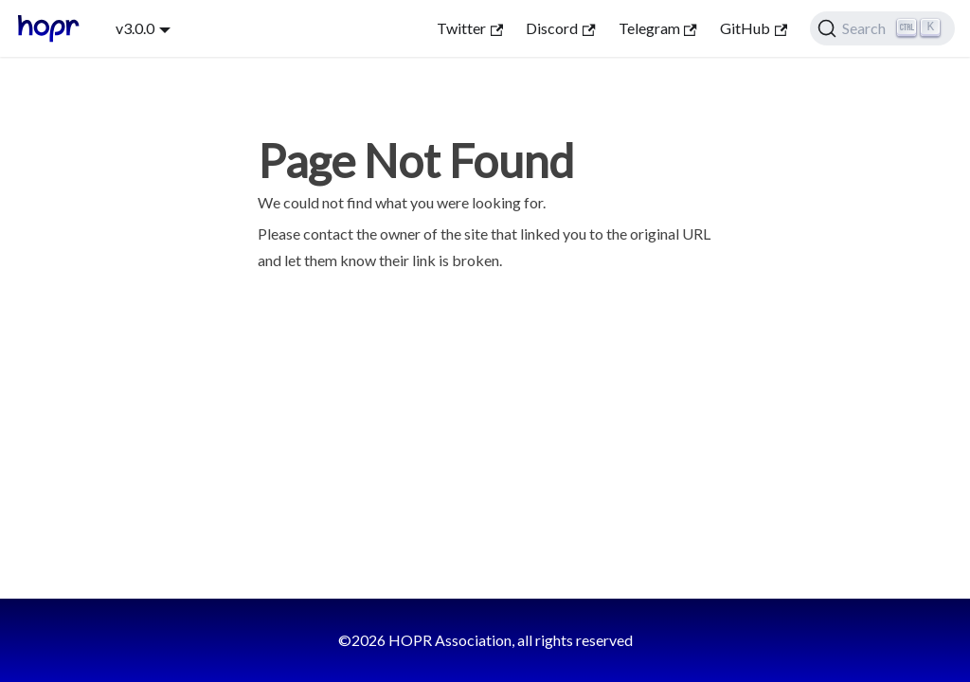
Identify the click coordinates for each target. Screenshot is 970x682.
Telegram (658, 28)
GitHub (753, 28)
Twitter (470, 28)
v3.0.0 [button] (135, 28)
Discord (560, 28)
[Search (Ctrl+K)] (882, 28)
